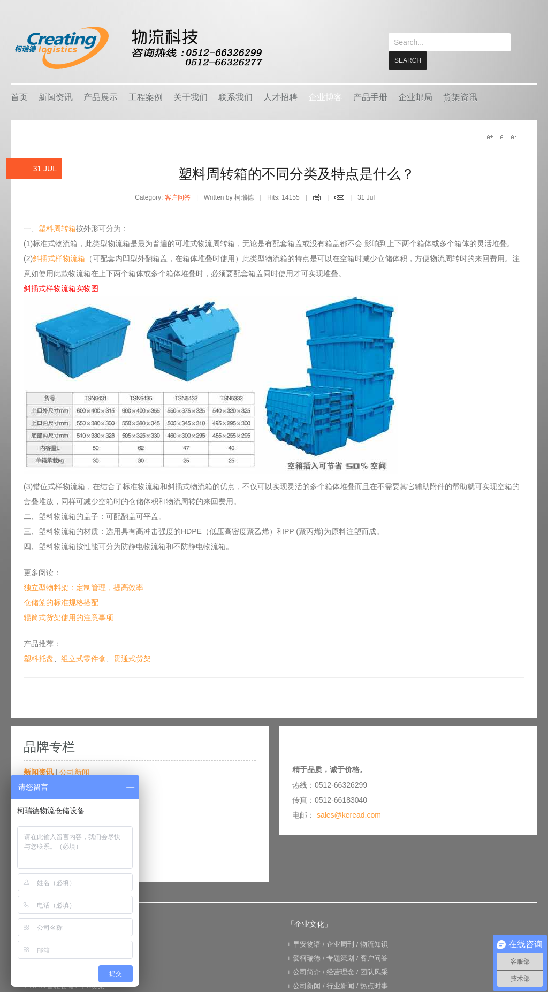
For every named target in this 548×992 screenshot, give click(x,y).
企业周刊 (340, 944)
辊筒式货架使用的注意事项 (68, 617)
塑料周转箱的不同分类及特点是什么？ (296, 173)
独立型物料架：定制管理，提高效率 (83, 587)
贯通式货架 (132, 658)
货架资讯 (460, 96)
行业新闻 (340, 985)
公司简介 (307, 971)
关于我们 (190, 96)
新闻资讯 (56, 96)
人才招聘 (280, 96)
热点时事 (374, 985)
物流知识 (374, 944)
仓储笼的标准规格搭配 (61, 602)
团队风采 (374, 971)
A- (513, 136)
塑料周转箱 (57, 228)
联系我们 (235, 96)
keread (138, 48)
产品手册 (370, 96)
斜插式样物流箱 (59, 258)
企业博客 (325, 96)
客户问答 (178, 197)
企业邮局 (415, 96)
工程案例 (145, 96)
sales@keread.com (349, 814)
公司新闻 (74, 771)
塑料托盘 (39, 658)
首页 (19, 96)
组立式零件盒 (83, 658)
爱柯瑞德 (307, 957)
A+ (490, 136)
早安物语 (307, 944)
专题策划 (340, 957)
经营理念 (340, 971)
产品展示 (100, 96)
